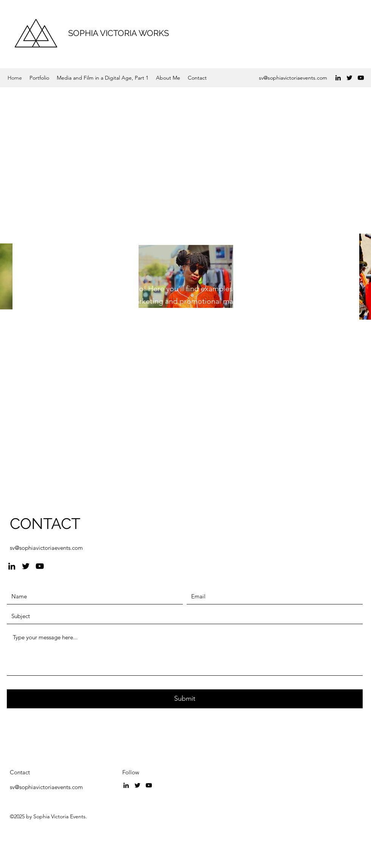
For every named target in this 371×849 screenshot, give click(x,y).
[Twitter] (349, 78)
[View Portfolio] (61, 379)
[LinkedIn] (338, 78)
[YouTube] (361, 78)
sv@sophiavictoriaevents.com (293, 77)
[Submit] (185, 698)
